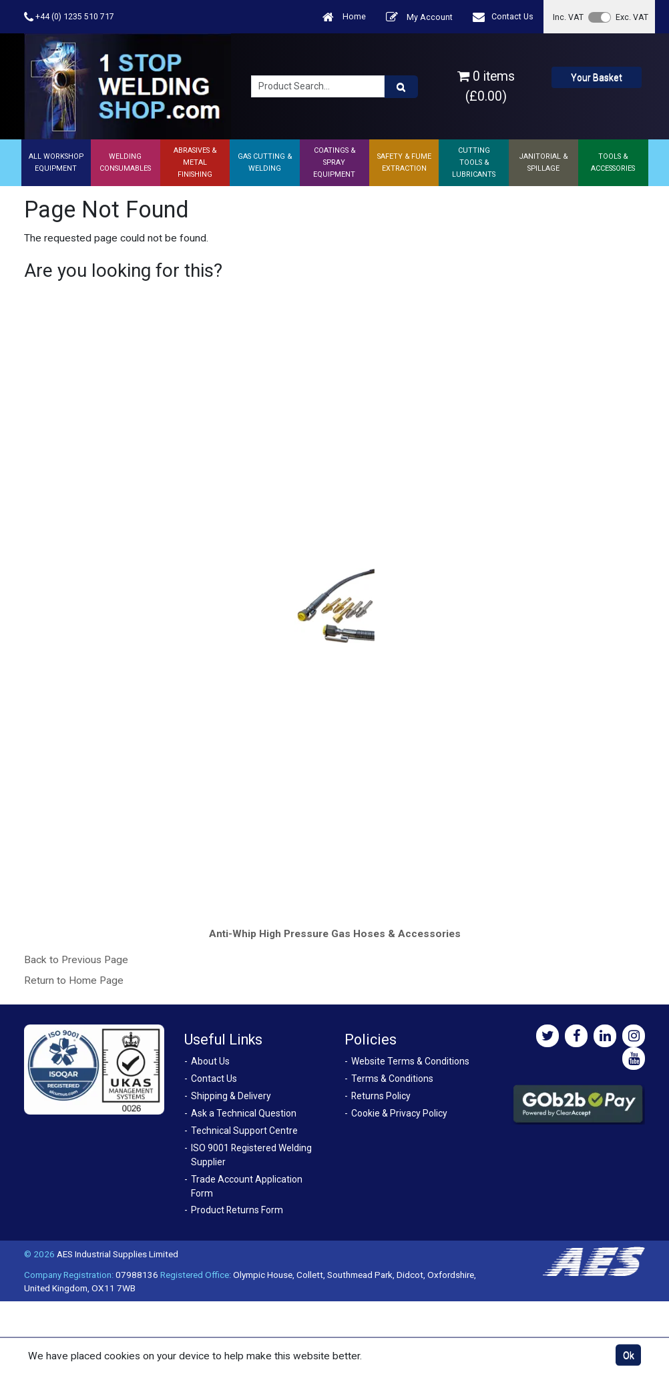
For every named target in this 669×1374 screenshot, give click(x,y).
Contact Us (503, 17)
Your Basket (596, 77)
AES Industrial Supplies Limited (117, 1254)
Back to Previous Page (76, 960)
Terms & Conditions (392, 1078)
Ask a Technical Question (243, 1113)
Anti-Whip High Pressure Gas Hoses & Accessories (335, 934)
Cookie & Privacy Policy (399, 1113)
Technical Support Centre (244, 1130)
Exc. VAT (632, 17)
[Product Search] (401, 86)
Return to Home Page (74, 980)
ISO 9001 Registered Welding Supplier (251, 1155)
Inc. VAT (568, 17)
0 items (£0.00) (486, 86)
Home (344, 17)
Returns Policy (381, 1096)
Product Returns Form (237, 1210)
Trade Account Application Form (246, 1186)
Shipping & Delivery (231, 1096)
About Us (210, 1061)
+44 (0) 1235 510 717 (69, 17)
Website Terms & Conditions (410, 1061)
